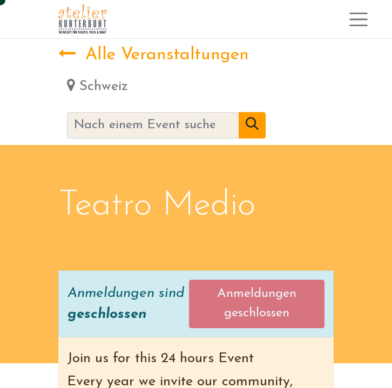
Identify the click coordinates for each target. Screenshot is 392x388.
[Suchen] (252, 125)
